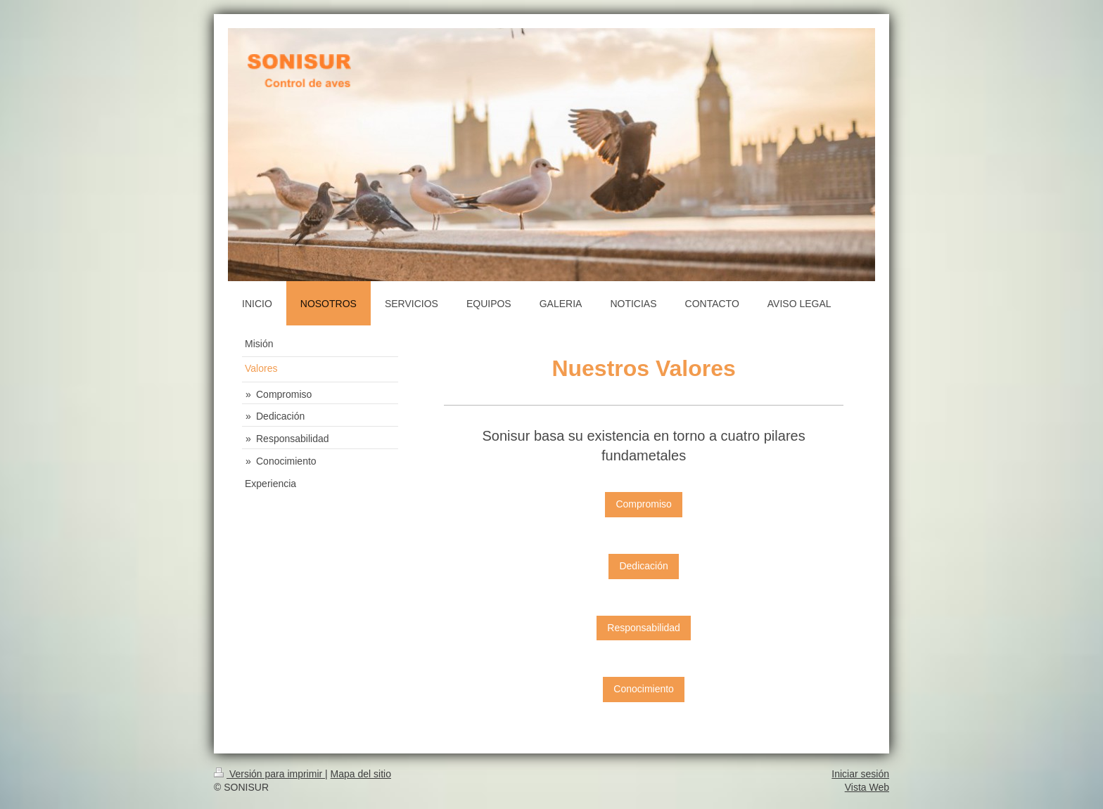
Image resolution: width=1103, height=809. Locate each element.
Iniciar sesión (860, 773)
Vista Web (867, 787)
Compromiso (643, 504)
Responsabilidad (643, 627)
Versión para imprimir (269, 773)
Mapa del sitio (361, 773)
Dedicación (643, 565)
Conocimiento (643, 688)
